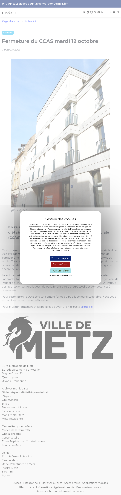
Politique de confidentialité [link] (60, 275)
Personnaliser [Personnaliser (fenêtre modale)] (60, 270)
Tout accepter (60, 258)
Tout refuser (60, 264)
